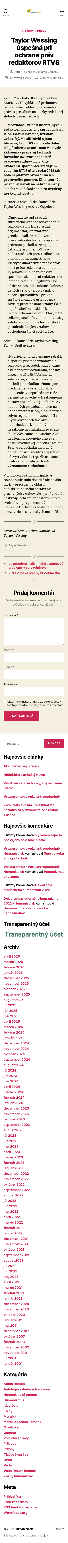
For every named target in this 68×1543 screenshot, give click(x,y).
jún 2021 (10, 1271)
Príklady (10, 1443)
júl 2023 (10, 1135)
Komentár (11, 615)
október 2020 (14, 1315)
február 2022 (14, 1228)
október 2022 (14, 1184)
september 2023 (17, 1125)
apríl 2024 (12, 1087)
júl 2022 (10, 1201)
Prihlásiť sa (12, 1496)
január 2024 (13, 1103)
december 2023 (16, 1108)
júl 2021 (10, 1266)
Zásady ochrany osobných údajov (26, 1535)
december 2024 (16, 1043)
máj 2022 (11, 1211)
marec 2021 (13, 1287)
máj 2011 (11, 1325)
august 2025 (14, 1000)
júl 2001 (10, 1358)
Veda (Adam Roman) (20, 1471)
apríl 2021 (11, 1282)
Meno (9, 650)
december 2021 (16, 1239)
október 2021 (14, 1249)
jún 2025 (10, 1011)
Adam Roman (14, 1384)
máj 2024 (11, 1081)
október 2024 (14, 1054)
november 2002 (16, 1347)
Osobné (10, 1433)
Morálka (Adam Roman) (22, 1422)
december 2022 (16, 1173)
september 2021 (16, 1255)
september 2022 (17, 1190)
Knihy (8, 1411)
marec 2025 (13, 1027)
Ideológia (11, 1405)
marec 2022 (13, 1222)
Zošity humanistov (18, 1476)
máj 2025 (11, 1016)
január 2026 (13, 973)
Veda (8, 1465)
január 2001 (13, 1363)
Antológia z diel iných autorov (27, 1389)
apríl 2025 (12, 1021)
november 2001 (16, 1353)
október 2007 (14, 1336)
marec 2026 (13, 962)
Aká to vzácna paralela (21, 766)
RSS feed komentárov (21, 1507)
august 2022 (13, 1195)
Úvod (8, 1460)
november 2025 (16, 983)
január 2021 (13, 1298)
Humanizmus (14, 1400)
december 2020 (16, 1304)
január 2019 (13, 1320)
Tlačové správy (33, 31)
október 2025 (14, 989)
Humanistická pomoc (20, 1395)
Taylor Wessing (18, 545)
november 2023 (16, 1114)
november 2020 (16, 1309)
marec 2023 (13, 1157)
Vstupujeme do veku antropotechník (32, 796)
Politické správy (16, 1438)
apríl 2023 (12, 1152)
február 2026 (14, 967)
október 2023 (14, 1119)
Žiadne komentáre (51, 77)
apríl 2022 (12, 1217)
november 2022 (16, 1179)
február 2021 (14, 1293)
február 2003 (14, 1342)
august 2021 (13, 1260)
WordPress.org (16, 1513)
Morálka (10, 1416)
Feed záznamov (16, 1502)
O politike (11, 1427)
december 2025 (16, 978)
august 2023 (14, 1130)
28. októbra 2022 (20, 77)
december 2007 (16, 1331)
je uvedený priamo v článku (40, 71)
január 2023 (13, 1168)
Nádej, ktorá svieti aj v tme (24, 775)
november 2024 (16, 1049)
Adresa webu (12, 684)
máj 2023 (11, 1146)
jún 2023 (10, 1141)
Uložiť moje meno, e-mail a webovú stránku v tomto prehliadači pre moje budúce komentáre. (35, 703)
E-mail (9, 667)
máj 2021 (11, 1277)
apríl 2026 (12, 956)
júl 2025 (10, 1005)
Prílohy (9, 1449)
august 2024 (14, 1065)
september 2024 (17, 1059)
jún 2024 (10, 1076)
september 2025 (17, 994)
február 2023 (14, 1163)
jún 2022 (10, 1206)
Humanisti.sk (24, 1529)
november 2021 (16, 1244)
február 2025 (14, 1032)
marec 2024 (13, 1092)
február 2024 (14, 1097)
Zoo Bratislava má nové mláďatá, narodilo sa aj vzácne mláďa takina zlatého (31, 810)
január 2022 (13, 1233)
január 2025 (13, 1038)
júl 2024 (10, 1070)
